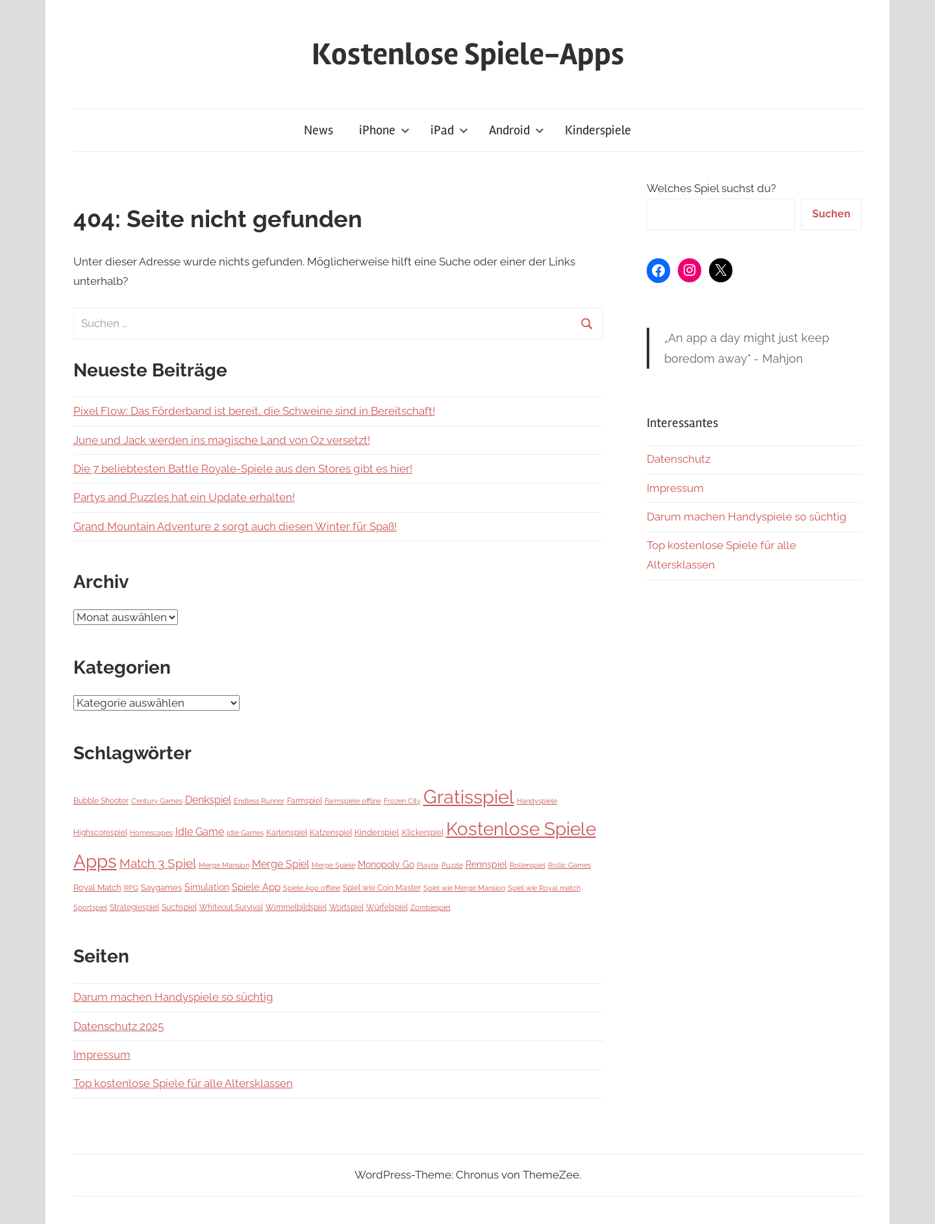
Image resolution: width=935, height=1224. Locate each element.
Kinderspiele (598, 130)
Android (516, 130)
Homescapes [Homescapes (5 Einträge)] (151, 833)
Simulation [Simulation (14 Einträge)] (206, 887)
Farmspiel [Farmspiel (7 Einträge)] (304, 800)
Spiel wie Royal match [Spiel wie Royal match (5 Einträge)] (544, 888)
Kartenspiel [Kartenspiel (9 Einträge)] (286, 832)
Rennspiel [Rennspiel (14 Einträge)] (486, 864)
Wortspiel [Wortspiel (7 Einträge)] (346, 907)
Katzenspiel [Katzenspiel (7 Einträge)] (331, 832)
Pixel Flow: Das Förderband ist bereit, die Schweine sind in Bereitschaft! (254, 410)
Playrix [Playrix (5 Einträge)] (428, 865)
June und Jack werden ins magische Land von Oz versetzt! (221, 440)
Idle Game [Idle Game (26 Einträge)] (199, 832)
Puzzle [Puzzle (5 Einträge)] (452, 865)
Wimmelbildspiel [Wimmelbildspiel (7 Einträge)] (296, 907)
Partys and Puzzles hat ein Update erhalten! (184, 497)
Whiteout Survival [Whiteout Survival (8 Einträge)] (231, 907)
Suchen (831, 214)
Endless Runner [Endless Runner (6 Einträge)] (259, 800)
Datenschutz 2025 (118, 1026)
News (318, 130)
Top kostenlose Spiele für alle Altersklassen (183, 1083)
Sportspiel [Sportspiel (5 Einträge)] (90, 907)
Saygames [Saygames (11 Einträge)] (161, 887)
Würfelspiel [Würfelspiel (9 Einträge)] (387, 907)
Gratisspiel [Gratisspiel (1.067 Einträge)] (468, 796)
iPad (449, 130)
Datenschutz (678, 458)
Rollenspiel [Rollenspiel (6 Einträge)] (527, 865)
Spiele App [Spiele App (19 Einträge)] (256, 887)
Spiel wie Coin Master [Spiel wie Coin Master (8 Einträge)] (382, 887)
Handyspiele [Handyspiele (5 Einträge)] (537, 801)
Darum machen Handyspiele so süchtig (173, 996)
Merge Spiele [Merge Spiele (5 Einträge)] (333, 865)
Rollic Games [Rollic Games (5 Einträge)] (569, 865)
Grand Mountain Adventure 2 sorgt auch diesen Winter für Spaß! (235, 526)
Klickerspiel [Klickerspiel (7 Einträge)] (422, 832)
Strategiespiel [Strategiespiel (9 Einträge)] (134, 907)
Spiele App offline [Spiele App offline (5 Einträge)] (311, 888)
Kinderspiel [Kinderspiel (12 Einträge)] (377, 832)
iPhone (384, 130)
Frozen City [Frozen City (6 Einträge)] (402, 800)
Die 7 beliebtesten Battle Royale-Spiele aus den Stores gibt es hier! (242, 468)
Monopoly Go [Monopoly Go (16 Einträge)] (386, 864)
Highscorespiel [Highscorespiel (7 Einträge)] (100, 832)
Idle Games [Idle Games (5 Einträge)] (245, 833)
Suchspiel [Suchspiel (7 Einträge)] (179, 907)
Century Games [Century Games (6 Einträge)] (156, 800)
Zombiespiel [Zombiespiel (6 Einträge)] (430, 907)
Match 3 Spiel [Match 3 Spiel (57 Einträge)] (157, 863)
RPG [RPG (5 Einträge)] (131, 888)
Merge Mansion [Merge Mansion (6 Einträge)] (224, 865)
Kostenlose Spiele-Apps (468, 54)
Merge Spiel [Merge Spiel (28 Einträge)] (280, 864)
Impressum (102, 1054)
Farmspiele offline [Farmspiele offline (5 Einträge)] (353, 801)
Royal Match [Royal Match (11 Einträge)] (97, 887)
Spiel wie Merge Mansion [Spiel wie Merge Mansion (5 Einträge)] (464, 888)
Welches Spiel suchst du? (711, 188)
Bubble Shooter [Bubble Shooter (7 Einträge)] (101, 800)
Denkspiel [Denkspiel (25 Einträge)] (208, 800)
